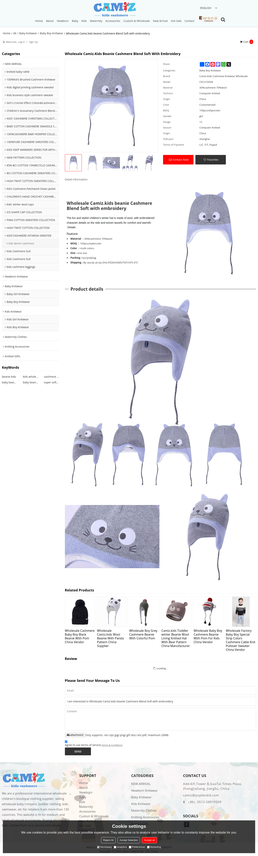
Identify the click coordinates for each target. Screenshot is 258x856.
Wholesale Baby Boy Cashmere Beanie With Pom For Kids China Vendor (208, 636)
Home (39, 21)
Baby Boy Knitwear (51, 33)
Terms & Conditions (112, 745)
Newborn (63, 21)
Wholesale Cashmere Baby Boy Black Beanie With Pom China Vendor (80, 636)
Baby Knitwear (28, 33)
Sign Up (33, 42)
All (14, 33)
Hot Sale (176, 21)
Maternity (96, 21)
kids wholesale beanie (30, 376)
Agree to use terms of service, (94, 744)
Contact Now (181, 159)
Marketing (154, 847)
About (50, 21)
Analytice (120, 847)
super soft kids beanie (51, 382)
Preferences (137, 847)
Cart (248, 42)
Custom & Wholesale (136, 21)
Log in (21, 42)
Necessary (104, 847)
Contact (189, 21)
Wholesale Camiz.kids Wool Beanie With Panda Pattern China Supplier (110, 638)
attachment (75, 734)
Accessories (112, 21)
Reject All (108, 840)
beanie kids (9, 376)
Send (78, 751)
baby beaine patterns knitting (9, 382)
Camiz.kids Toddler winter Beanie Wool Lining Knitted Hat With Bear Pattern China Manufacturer (175, 638)
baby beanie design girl (30, 382)
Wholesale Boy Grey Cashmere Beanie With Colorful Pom (143, 634)
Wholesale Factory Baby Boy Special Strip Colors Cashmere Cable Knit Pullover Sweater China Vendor (240, 640)
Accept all (149, 840)
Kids (84, 21)
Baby (75, 21)
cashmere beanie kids (51, 376)
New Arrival (160, 21)
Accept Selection (128, 840)
